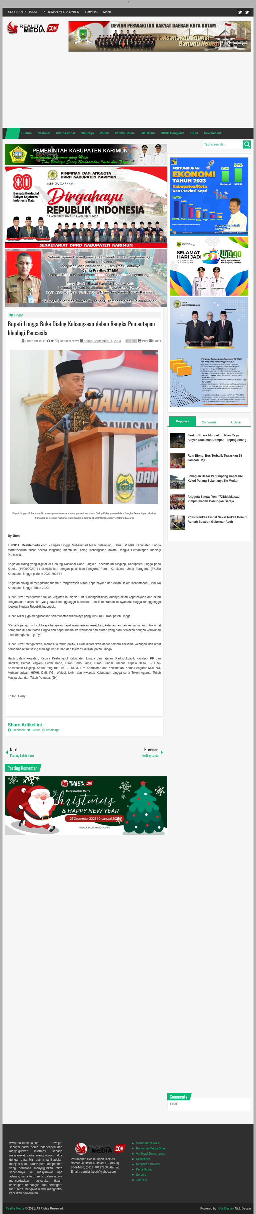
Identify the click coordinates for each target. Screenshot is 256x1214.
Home (12, 133)
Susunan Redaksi (148, 1143)
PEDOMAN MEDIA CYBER (61, 12)
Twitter (240, 12)
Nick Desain (226, 1208)
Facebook (247, 12)
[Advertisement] (159, 89)
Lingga (18, 315)
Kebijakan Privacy (148, 1164)
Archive (235, 422)
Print (143, 341)
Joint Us (141, 1180)
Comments (209, 422)
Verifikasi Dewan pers (150, 1153)
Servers (141, 1174)
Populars (182, 421)
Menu (107, 12)
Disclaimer (143, 1159)
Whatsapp (50, 730)
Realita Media (15, 1208)
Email (155, 341)
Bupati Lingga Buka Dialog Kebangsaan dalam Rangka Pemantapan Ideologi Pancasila (81, 328)
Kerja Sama (144, 1169)
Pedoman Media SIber (151, 1148)
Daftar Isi (91, 12)
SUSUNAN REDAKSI (22, 12)
